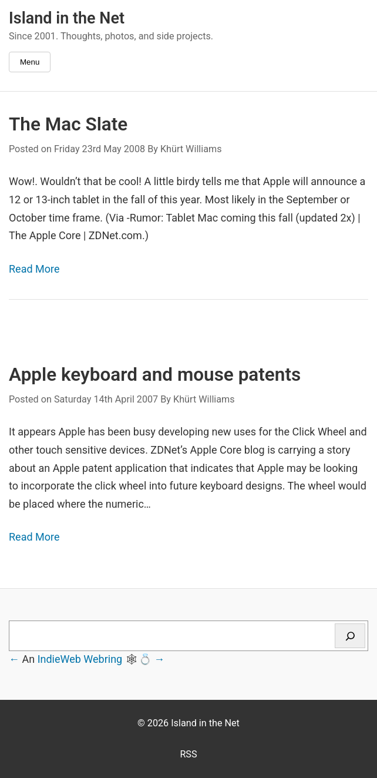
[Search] (350, 635)
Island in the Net (66, 18)
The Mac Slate (68, 124)
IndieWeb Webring (80, 659)
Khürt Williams (191, 149)
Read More (34, 269)
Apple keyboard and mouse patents (155, 374)
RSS (188, 754)
